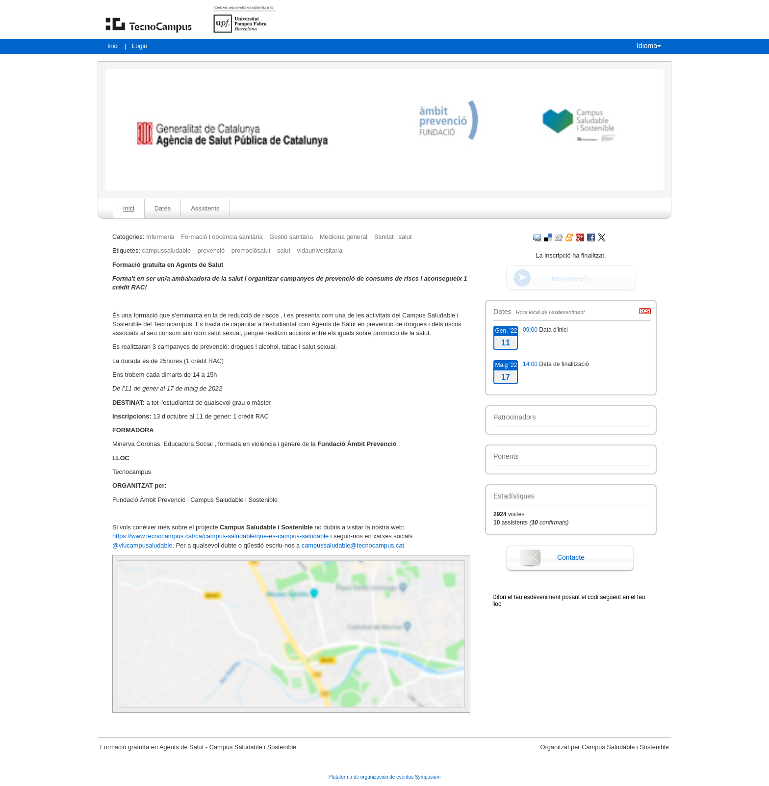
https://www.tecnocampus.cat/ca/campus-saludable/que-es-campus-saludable (220, 536)
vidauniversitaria (319, 250)
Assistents (205, 208)
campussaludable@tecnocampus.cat (354, 545)
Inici (113, 46)
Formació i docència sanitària (221, 236)
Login (139, 46)
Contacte (571, 557)
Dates (162, 208)
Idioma (649, 46)
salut (283, 250)
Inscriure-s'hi (571, 278)
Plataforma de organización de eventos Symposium (384, 777)
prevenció (211, 250)
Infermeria (160, 236)
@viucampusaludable (142, 545)
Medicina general (343, 236)
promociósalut (251, 250)
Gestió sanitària (291, 236)
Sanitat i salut (393, 236)
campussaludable (166, 250)
